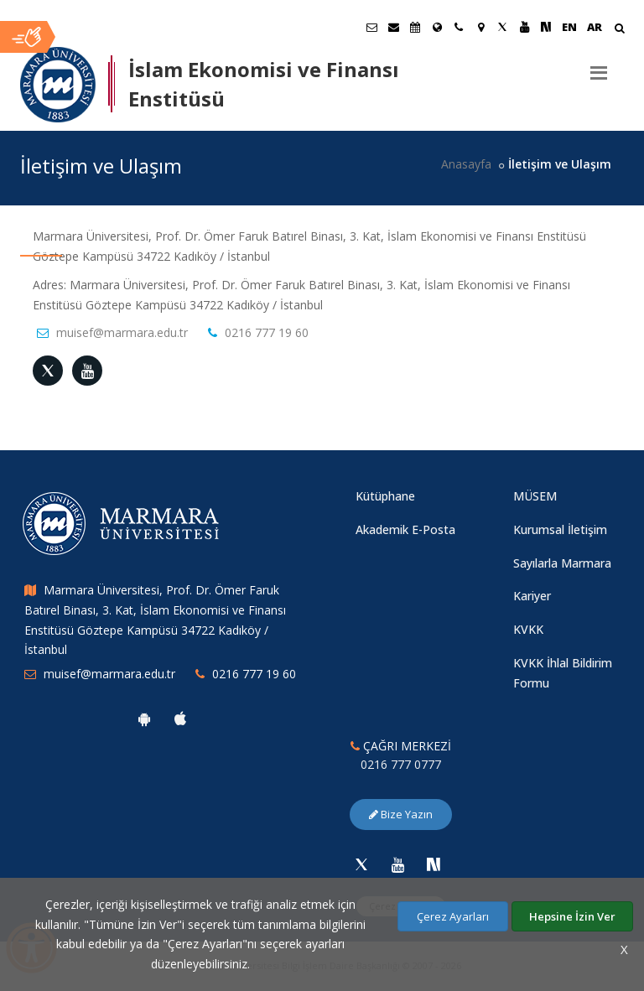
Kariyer (532, 596)
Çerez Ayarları (453, 916)
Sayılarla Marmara (562, 563)
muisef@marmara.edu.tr (122, 332)
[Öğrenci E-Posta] (371, 26)
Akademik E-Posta (405, 529)
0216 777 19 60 (267, 332)
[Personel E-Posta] (393, 26)
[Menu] (599, 66)
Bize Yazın (401, 814)
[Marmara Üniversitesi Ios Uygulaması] (180, 718)
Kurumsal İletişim (560, 529)
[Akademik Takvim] (415, 26)
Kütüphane (385, 496)
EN (569, 26)
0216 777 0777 (401, 764)
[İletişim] (458, 26)
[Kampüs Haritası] (480, 26)
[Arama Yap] (619, 30)
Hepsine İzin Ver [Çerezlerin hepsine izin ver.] (572, 916)
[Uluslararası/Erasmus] (436, 26)
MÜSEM (535, 496)
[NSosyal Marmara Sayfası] (546, 26)
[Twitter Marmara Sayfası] (502, 26)
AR (594, 26)
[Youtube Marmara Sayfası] (524, 26)
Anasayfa (466, 164)
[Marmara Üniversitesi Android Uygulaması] (144, 718)
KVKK (528, 629)
